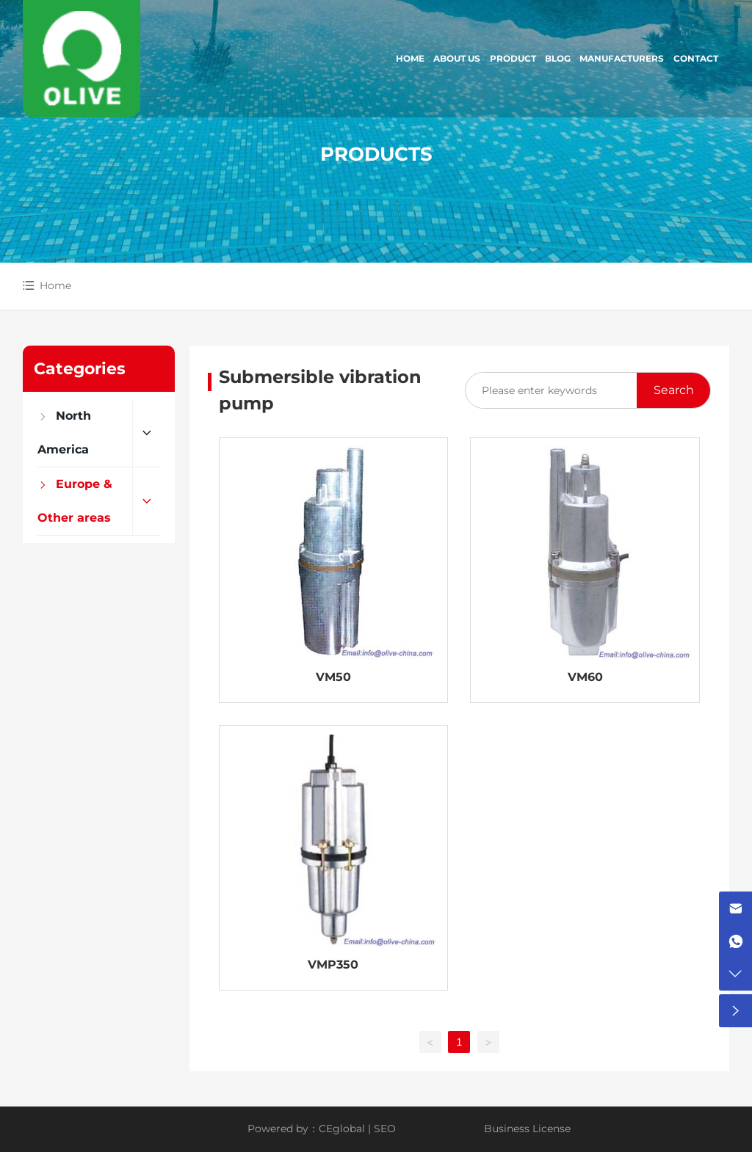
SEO (385, 1128)
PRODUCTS (376, 154)
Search (674, 390)
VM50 (333, 677)
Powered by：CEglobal (306, 1128)
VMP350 (333, 964)
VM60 (585, 677)
